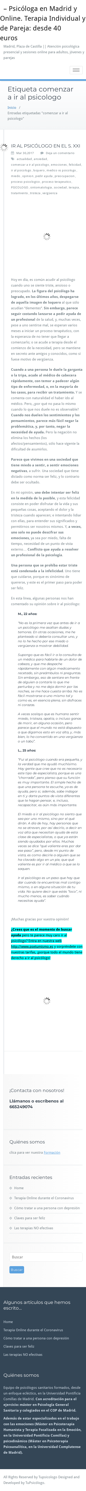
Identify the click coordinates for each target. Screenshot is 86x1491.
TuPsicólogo (34, 1483)
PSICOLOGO (19, 187)
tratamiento (19, 193)
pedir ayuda (44, 176)
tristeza (35, 193)
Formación (52, 1153)
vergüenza (50, 193)
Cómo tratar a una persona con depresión (47, 1208)
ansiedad (40, 159)
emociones (59, 164)
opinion (28, 176)
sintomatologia (41, 187)
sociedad (60, 187)
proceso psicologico (25, 181)
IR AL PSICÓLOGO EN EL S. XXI (45, 146)
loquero (39, 170)
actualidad (24, 159)
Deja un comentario (60, 153)
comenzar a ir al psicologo (30, 164)
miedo (15, 176)
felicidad (75, 164)
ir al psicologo (21, 170)
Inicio (12, 108)
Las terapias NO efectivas (33, 1228)
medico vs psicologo (61, 170)
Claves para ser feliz (29, 1218)
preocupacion (65, 176)
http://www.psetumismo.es (32, 947)
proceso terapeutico (56, 181)
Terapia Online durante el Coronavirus (44, 1198)
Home (19, 1188)
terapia (74, 187)
